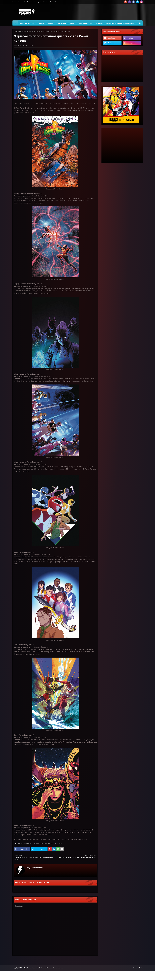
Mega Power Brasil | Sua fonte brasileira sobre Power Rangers (43, 968)
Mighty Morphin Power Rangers (43, 843)
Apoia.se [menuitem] (99, 23)
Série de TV (21, 2)
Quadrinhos (31, 2)
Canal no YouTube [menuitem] (26, 23)
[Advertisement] (102, 12)
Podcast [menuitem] (41, 23)
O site (141, 968)
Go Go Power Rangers (25, 843)
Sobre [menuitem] (50, 23)
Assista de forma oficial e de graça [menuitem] (120, 23)
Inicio (14, 2)
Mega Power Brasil (34, 868)
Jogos (39, 2)
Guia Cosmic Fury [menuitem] (85, 23)
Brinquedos (53, 2)
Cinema (45, 2)
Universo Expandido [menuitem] (66, 23)
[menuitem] (15, 23)
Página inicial (18, 31)
